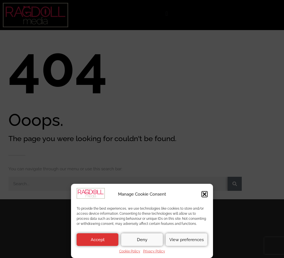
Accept (98, 239)
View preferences (186, 239)
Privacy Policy (154, 251)
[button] (204, 194)
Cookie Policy (129, 251)
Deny (142, 239)
